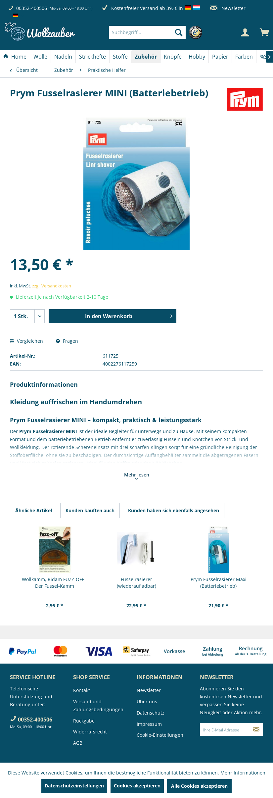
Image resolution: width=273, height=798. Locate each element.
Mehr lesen (136, 475)
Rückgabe (84, 721)
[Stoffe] (120, 56)
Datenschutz (150, 713)
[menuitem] (157, 32)
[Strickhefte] (92, 56)
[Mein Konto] (244, 32)
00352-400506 (31, 8)
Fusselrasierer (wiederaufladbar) (136, 582)
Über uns (147, 701)
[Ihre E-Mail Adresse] (225, 729)
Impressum (149, 724)
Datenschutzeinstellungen (74, 785)
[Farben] (244, 56)
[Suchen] (179, 32)
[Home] (15, 56)
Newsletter (228, 8)
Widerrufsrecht (90, 731)
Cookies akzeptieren (137, 785)
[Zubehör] (145, 56)
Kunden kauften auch (90, 510)
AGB (77, 743)
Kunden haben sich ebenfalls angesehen (173, 510)
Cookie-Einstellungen (160, 735)
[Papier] (220, 56)
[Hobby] (196, 56)
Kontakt (81, 690)
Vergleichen (26, 341)
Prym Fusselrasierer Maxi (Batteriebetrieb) (219, 582)
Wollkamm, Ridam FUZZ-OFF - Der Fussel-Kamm (54, 582)
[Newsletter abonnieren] (256, 729)
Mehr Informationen (242, 773)
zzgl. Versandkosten (51, 286)
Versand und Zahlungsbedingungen (98, 705)
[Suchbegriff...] (147, 32)
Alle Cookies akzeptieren (199, 786)
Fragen (67, 341)
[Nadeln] (63, 56)
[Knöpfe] (172, 56)
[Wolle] (40, 56)
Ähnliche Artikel (33, 510)
